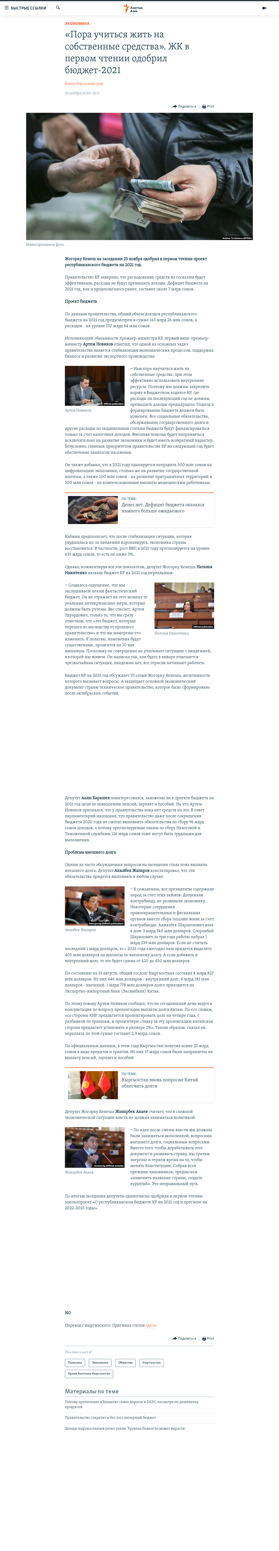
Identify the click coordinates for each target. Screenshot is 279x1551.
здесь (151, 1325)
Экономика (77, 24)
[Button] (184, 107)
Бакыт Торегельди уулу (84, 84)
